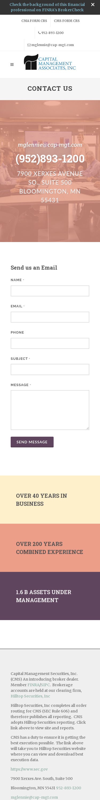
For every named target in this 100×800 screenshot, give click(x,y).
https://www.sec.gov (29, 741)
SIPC (45, 656)
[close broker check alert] (93, 4)
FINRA (33, 656)
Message (21, 385)
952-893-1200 (50, 33)
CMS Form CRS (67, 21)
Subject (20, 359)
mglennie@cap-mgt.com (50, 45)
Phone (17, 332)
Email (18, 306)
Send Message (32, 442)
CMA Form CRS (34, 21)
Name (17, 280)
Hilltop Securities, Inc (30, 668)
